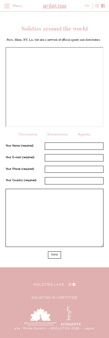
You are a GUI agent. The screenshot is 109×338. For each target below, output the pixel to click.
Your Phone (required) (20, 169)
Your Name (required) (20, 145)
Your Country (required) (21, 180)
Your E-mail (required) (20, 157)
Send (54, 254)
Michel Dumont (34, 328)
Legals (89, 328)
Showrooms (57, 134)
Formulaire (28, 134)
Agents (84, 134)
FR (87, 6)
